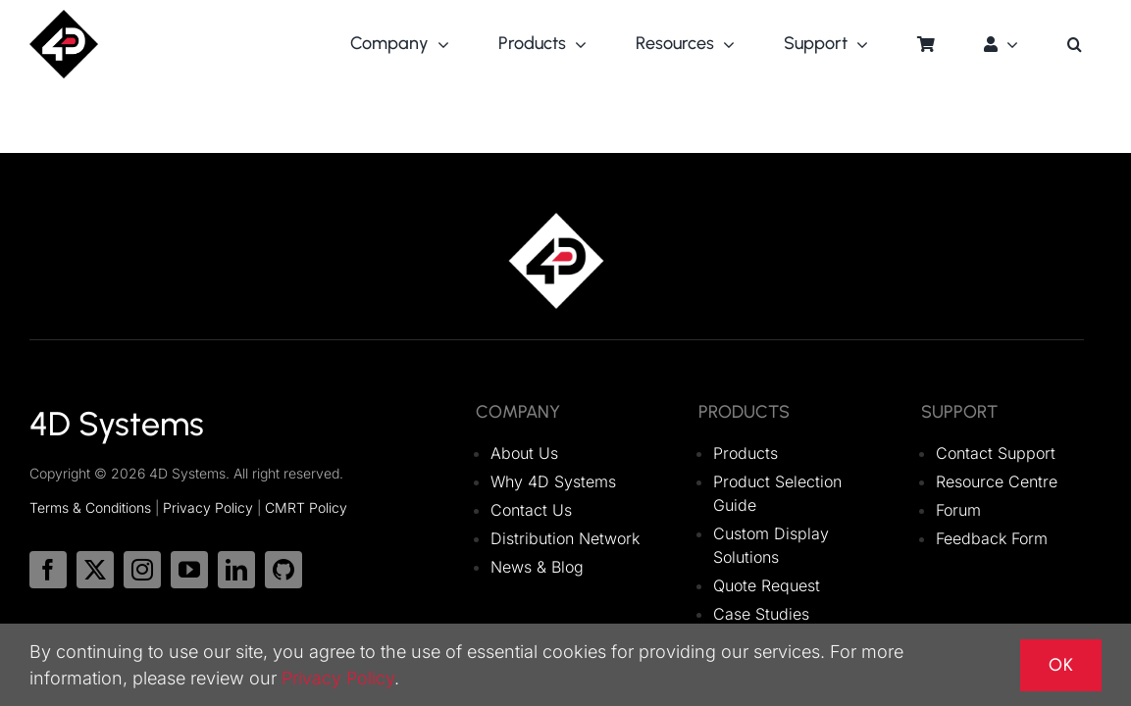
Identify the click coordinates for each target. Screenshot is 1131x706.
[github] (283, 569)
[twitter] (95, 569)
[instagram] (142, 569)
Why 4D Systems (553, 481)
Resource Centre (996, 481)
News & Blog (537, 567)
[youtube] (189, 569)
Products (745, 453)
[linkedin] (236, 569)
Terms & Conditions (90, 507)
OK (1061, 665)
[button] (1075, 44)
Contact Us (531, 510)
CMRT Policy (306, 507)
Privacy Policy (208, 507)
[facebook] (48, 569)
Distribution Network (565, 538)
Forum (958, 510)
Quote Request (766, 585)
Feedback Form (992, 538)
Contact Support (995, 453)
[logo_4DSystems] (63, 17)
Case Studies (761, 614)
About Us (524, 453)
